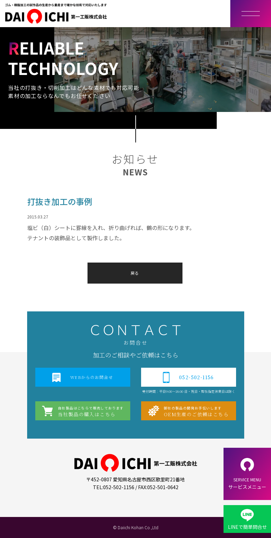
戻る (135, 273)
